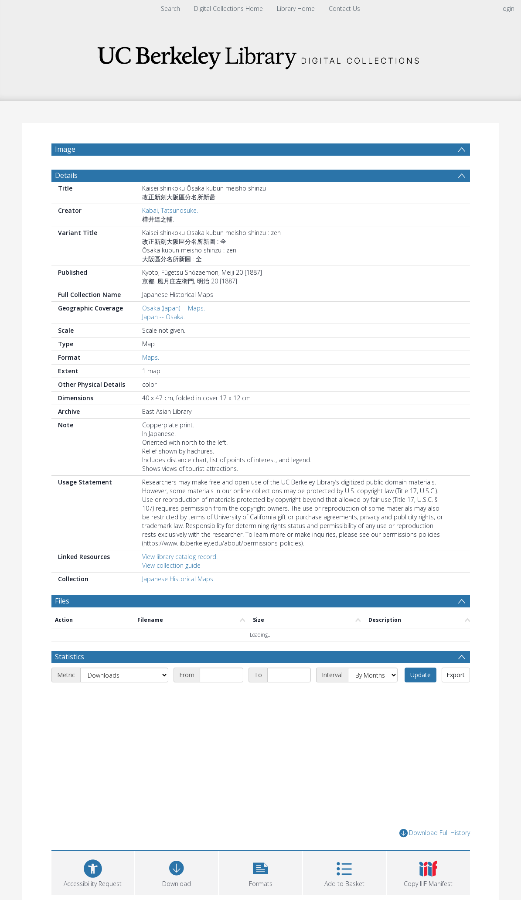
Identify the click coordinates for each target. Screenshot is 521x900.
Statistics (69, 656)
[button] (260, 872)
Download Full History (434, 833)
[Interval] (373, 675)
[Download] (176, 872)
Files (62, 601)
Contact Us (344, 8)
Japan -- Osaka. (163, 317)
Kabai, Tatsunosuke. (170, 210)
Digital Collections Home (228, 8)
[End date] (289, 675)
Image (65, 149)
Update (420, 675)
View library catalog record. (180, 556)
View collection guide (171, 565)
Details (66, 175)
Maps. (150, 357)
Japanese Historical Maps (177, 579)
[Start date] (221, 675)
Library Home (296, 8)
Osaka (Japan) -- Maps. (173, 308)
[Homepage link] (260, 55)
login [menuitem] (507, 8)
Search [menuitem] (170, 8)
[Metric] (124, 675)
